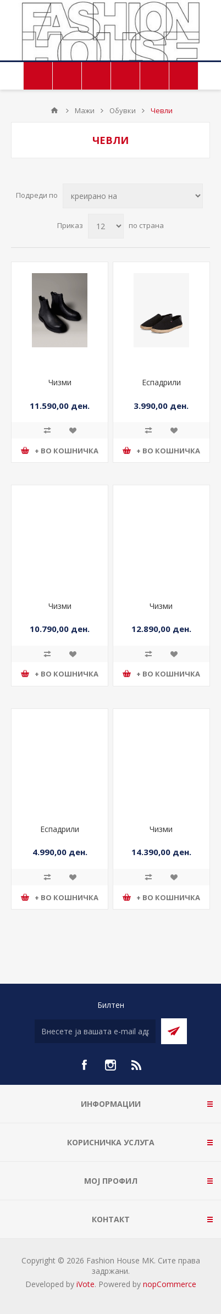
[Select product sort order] (133, 196)
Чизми (59, 382)
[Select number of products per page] (106, 226)
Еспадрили (161, 382)
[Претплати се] (95, 1031)
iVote (85, 1284)
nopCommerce (169, 1284)
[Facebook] (84, 1065)
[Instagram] (110, 1065)
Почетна (54, 110)
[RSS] (137, 1065)
